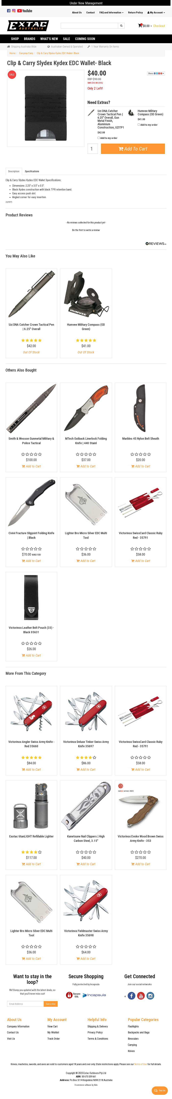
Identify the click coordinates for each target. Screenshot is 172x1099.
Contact (90, 12)
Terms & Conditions (98, 1038)
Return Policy (135, 12)
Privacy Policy (95, 1032)
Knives (131, 1051)
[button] (86, 230)
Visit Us (11, 1038)
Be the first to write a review (86, 230)
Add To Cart (132, 149)
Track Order (53, 1038)
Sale (66, 39)
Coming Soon (85, 39)
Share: (156, 73)
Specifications (32, 171)
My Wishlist (53, 1032)
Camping (132, 1044)
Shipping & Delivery (98, 1026)
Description (13, 171)
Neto (95, 1085)
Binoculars (133, 1038)
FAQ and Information (111, 12)
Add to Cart (31, 466)
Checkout (159, 26)
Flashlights (133, 1026)
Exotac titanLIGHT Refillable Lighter (31, 836)
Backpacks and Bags (138, 1032)
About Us (77, 12)
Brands (29, 39)
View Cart (52, 1026)
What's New (49, 39)
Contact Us (13, 1032)
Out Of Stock (31, 352)
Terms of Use (140, 1064)
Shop (15, 39)
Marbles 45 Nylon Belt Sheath (140, 438)
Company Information (18, 1026)
